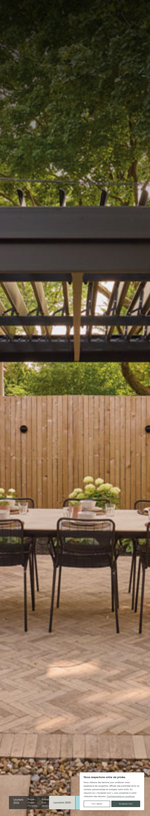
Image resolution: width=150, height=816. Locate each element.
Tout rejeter (96, 804)
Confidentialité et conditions (121, 796)
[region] (112, 791)
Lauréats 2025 (62, 802)
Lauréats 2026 (18, 801)
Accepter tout (126, 804)
